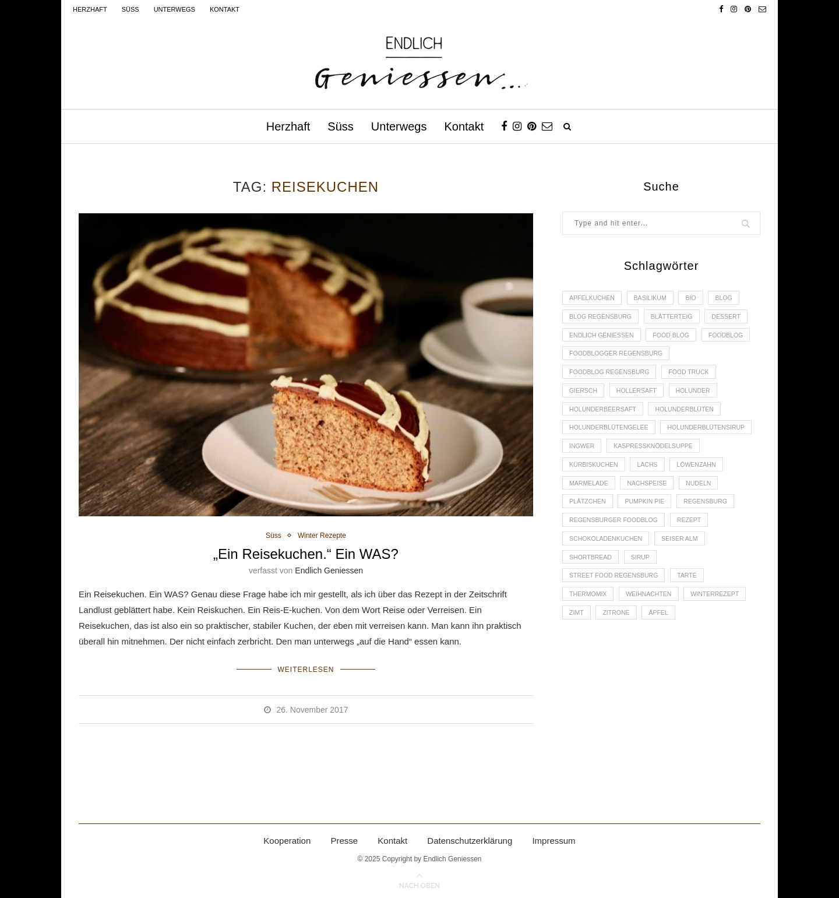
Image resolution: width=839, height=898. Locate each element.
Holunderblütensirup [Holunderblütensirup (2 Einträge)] (610, 458)
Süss (130, 9)
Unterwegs (174, 9)
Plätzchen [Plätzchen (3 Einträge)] (698, 517)
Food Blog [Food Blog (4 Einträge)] (677, 337)
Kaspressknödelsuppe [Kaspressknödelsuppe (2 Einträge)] (611, 477)
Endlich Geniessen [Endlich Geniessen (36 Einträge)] (603, 337)
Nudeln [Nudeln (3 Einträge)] (645, 517)
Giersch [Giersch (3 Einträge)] (584, 398)
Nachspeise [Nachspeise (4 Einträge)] (590, 517)
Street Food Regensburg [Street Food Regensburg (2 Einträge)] (616, 617)
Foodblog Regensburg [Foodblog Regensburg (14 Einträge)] (612, 378)
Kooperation (287, 838)
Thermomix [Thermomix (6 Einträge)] (589, 636)
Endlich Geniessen (329, 571)
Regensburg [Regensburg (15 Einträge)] (654, 537)
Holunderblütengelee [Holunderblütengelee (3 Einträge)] (611, 437)
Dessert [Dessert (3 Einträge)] (735, 318)
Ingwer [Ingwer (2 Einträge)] (684, 458)
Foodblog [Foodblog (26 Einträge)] (588, 358)
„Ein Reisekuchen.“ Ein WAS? (306, 554)
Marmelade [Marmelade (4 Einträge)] (693, 497)
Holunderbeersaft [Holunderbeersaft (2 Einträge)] (605, 417)
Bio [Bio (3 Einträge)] (697, 298)
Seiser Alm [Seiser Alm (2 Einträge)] (685, 577)
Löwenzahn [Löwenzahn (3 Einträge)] (632, 497)
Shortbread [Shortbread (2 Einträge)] (592, 597)
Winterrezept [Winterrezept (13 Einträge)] (722, 636)
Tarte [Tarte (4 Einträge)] (693, 617)
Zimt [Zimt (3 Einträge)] (577, 656)
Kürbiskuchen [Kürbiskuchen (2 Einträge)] (698, 477)
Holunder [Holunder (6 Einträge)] (700, 398)
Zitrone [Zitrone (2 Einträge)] (619, 656)
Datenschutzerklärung (469, 838)
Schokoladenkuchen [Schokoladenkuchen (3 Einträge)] (608, 577)
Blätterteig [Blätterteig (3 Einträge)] (677, 318)
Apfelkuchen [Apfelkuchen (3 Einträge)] (593, 298)
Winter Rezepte (323, 535)
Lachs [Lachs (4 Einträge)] (580, 497)
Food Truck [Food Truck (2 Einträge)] (695, 378)
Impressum (553, 838)
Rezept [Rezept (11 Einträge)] (695, 557)
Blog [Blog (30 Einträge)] (733, 298)
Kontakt (224, 9)
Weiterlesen (305, 668)
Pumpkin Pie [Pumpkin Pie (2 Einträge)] (590, 537)
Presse (344, 838)
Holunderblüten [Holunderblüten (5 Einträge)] (690, 417)
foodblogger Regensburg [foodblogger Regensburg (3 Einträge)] (675, 358)
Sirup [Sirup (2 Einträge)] (644, 597)
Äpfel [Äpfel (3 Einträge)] (664, 656)
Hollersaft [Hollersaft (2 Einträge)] (640, 398)
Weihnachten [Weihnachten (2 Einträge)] (653, 636)
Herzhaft (90, 9)
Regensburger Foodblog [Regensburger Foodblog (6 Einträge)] (616, 557)
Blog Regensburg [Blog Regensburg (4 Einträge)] (602, 318)
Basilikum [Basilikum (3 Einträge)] (654, 298)
